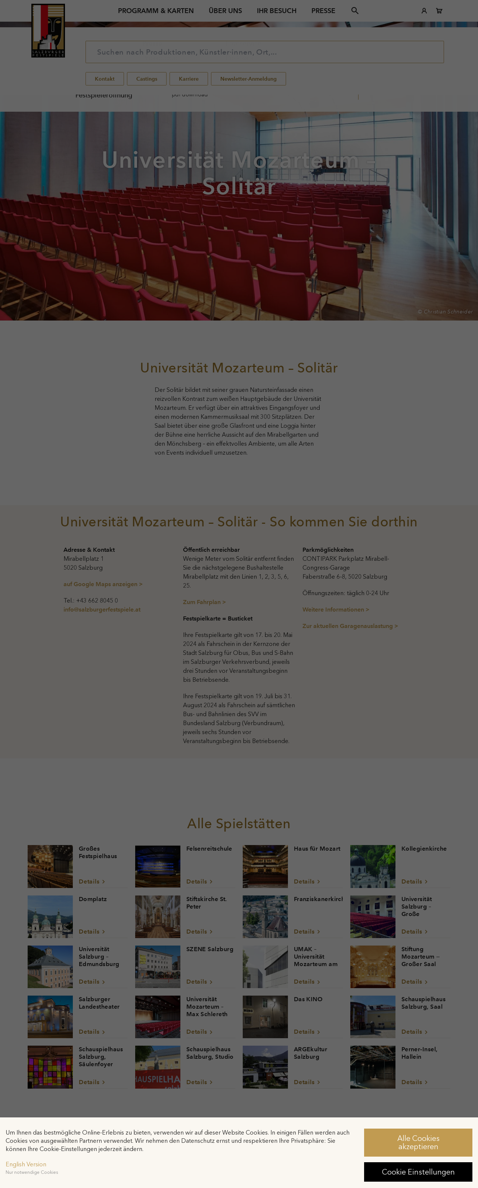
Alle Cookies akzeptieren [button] (418, 1142)
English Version (26, 1164)
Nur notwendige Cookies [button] (32, 1172)
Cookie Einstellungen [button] (418, 1171)
